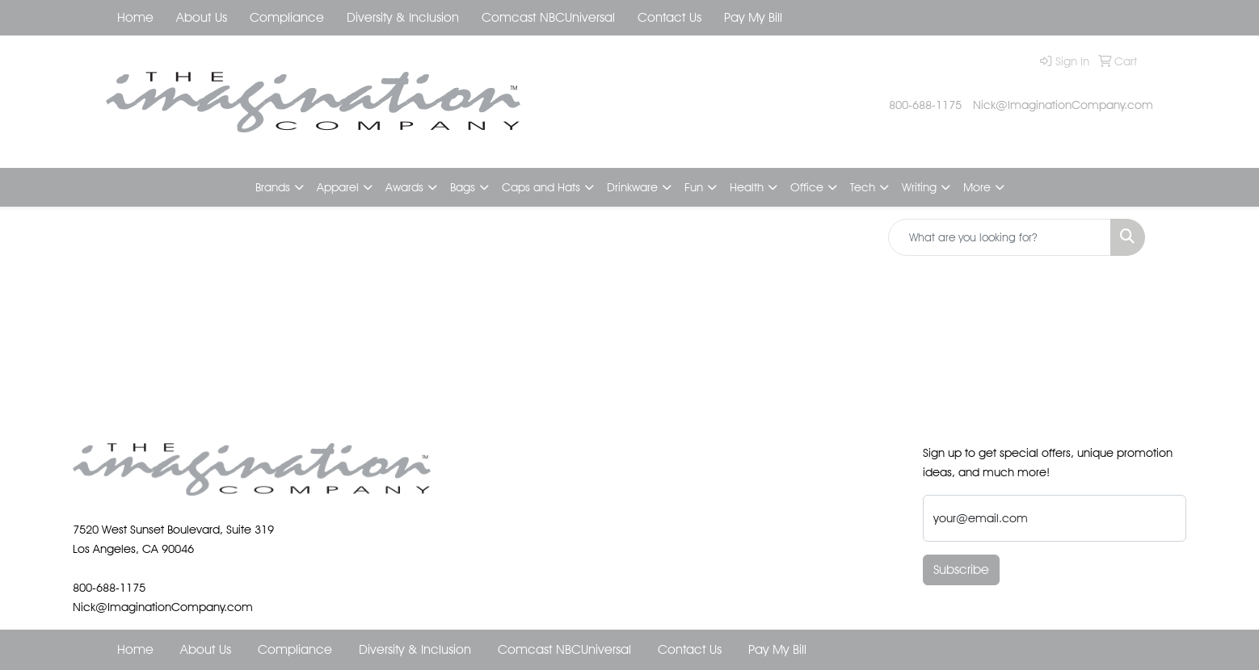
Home (135, 17)
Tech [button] (862, 187)
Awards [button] (404, 187)
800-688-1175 (925, 104)
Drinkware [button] (632, 187)
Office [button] (806, 187)
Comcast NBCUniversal (548, 17)
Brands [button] (272, 187)
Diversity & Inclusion (403, 17)
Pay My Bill (753, 17)
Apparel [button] (338, 187)
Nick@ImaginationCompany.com (1063, 104)
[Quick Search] (999, 237)
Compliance (287, 17)
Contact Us (669, 17)
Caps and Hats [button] (541, 187)
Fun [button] (693, 187)
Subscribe (961, 569)
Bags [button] (462, 187)
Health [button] (747, 187)
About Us (201, 17)
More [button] (977, 187)
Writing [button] (919, 187)
